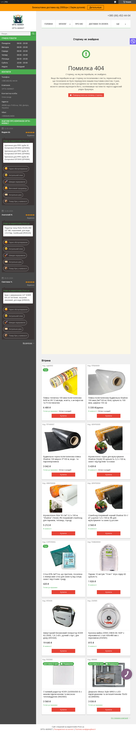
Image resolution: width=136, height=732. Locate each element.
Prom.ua (81, 727)
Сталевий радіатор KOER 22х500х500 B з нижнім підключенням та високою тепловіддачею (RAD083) (62, 694)
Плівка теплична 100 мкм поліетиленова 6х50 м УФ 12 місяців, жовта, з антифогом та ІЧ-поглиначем (63, 400)
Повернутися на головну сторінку (87, 95)
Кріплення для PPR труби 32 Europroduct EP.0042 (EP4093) (17, 146)
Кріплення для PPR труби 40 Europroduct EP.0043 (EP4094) (17, 158)
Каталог (62, 24)
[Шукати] (33, 34)
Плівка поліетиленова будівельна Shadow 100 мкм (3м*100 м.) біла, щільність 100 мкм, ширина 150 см (108, 400)
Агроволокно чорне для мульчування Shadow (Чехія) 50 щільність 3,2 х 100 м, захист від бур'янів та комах (107, 459)
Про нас (79, 24)
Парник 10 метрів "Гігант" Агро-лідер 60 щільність (107, 575)
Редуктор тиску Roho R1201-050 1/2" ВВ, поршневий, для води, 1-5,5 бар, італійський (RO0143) (18, 230)
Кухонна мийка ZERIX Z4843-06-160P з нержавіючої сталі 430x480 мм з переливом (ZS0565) (106, 635)
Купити (63, 415)
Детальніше (96, 7)
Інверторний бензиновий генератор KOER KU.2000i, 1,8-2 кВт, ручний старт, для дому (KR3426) (63, 635)
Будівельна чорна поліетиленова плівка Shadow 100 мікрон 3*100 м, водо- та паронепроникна (62, 459)
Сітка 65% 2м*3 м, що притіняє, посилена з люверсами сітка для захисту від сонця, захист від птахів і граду (62, 576)
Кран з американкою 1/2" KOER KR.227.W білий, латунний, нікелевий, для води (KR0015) (18, 297)
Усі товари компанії (119, 718)
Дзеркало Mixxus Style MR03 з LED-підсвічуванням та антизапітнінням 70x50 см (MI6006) (107, 694)
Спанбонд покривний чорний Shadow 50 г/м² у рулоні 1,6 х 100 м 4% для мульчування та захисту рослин (108, 518)
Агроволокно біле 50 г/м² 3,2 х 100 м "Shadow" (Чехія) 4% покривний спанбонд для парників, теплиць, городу (62, 518)
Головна (48, 24)
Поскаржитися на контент (64, 729)
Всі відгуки (27, 343)
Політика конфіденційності (85, 729)
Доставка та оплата (98, 24)
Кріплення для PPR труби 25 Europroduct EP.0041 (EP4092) (17, 152)
